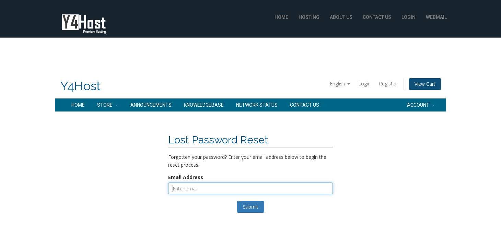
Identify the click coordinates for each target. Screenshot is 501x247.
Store (107, 105)
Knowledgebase (204, 105)
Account (421, 105)
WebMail (436, 17)
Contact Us (377, 17)
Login (408, 17)
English (340, 83)
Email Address (185, 177)
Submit (250, 206)
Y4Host (80, 86)
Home (281, 17)
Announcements (151, 105)
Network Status (257, 105)
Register (388, 83)
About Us (341, 17)
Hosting (309, 17)
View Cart (425, 84)
